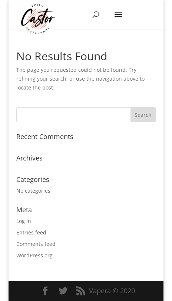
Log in (23, 220)
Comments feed (36, 243)
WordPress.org (34, 255)
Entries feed (31, 232)
